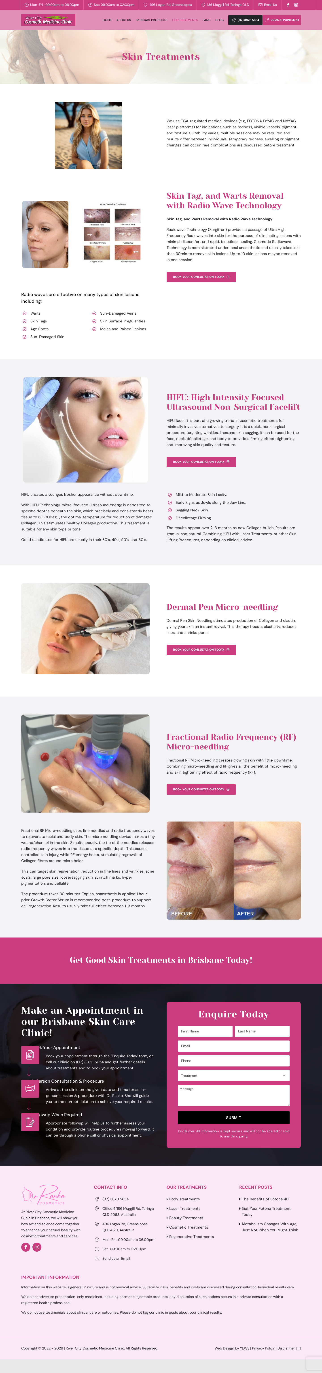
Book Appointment (282, 20)
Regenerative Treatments (191, 1237)
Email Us (270, 4)
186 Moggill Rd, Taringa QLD (228, 4)
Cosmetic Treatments (188, 1227)
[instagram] (296, 5)
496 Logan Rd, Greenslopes (170, 4)
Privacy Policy (263, 1348)
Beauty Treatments (186, 1218)
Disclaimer (286, 1348)
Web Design (224, 1348)
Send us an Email (116, 1259)
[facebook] (288, 5)
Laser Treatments (185, 1208)
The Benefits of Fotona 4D (265, 1199)
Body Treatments (184, 1199)
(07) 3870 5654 (241, 20)
